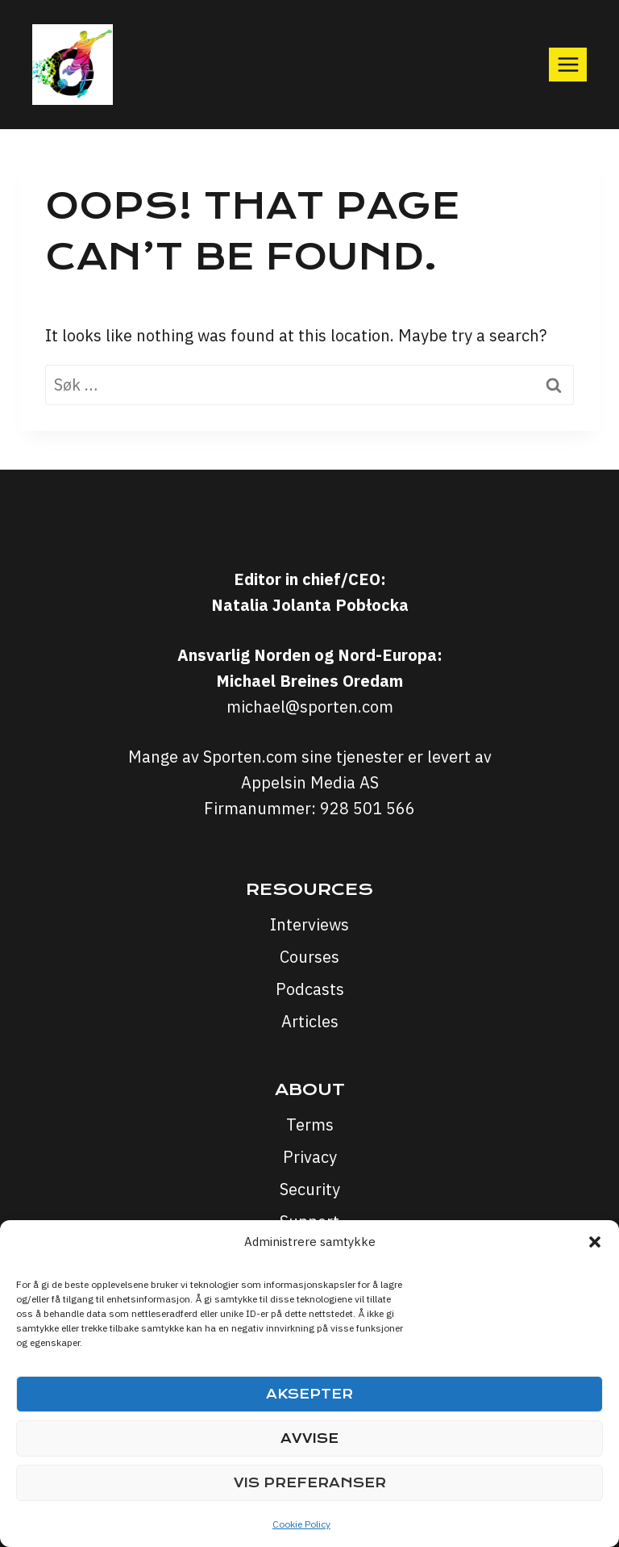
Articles (310, 1021)
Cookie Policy (301, 1524)
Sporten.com (252, 756)
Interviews (309, 924)
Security (310, 1189)
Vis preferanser (310, 1483)
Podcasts (310, 989)
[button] (595, 1242)
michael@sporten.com (309, 706)
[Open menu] (568, 64)
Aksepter (309, 1394)
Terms (310, 1124)
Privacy (310, 1157)
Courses (309, 957)
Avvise (309, 1438)
